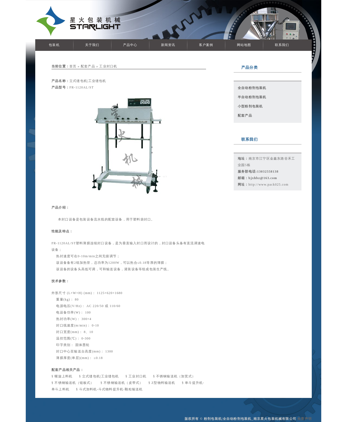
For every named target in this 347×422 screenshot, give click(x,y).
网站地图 (244, 45)
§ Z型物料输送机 (162, 383)
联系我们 (282, 45)
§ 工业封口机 (137, 376)
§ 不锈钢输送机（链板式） (73, 383)
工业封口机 (108, 66)
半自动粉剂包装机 (252, 97)
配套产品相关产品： (68, 370)
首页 (72, 66)
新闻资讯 (168, 45)
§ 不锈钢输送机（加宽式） (174, 376)
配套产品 (88, 66)
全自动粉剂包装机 (252, 88)
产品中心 (130, 45)
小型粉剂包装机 (250, 106)
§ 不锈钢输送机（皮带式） (122, 383)
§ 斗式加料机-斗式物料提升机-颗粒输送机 (109, 389)
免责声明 (304, 419)
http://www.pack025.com (269, 184)
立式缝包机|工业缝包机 (87, 81)
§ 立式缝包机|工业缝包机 (99, 376)
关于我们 (92, 45)
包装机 (54, 45)
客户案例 (206, 45)
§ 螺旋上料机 (63, 376)
